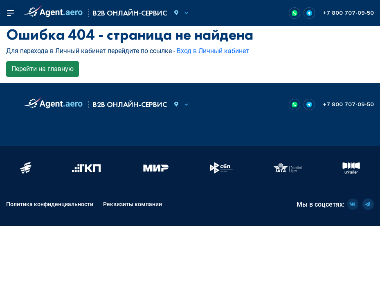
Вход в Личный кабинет (213, 51)
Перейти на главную (42, 69)
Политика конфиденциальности (49, 204)
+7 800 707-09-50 (348, 13)
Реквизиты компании (132, 204)
